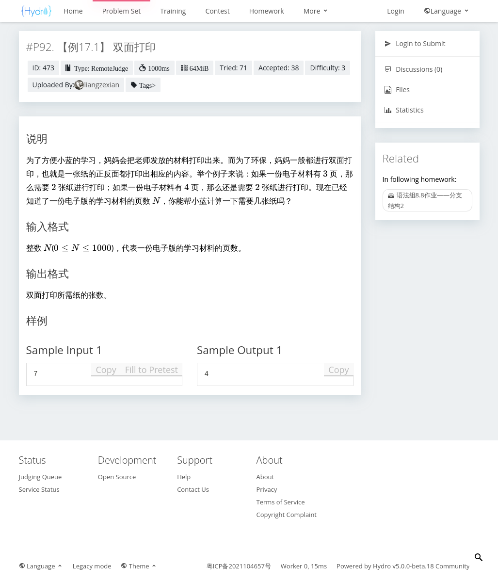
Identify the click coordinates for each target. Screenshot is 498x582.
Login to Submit (415, 43)
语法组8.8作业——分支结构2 (425, 200)
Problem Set (121, 11)
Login (395, 11)
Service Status (39, 489)
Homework (266, 11)
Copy (106, 369)
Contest (217, 11)
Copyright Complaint (286, 514)
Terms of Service (280, 502)
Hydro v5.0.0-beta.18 (403, 566)
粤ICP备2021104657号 (239, 566)
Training (173, 11)
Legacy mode (92, 566)
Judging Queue (40, 476)
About (265, 476)
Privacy (266, 489)
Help (184, 476)
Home (73, 11)
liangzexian (101, 84)
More (316, 11)
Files (397, 89)
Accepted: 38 (278, 67)
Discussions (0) (413, 69)
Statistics (404, 109)
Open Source (117, 476)
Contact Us (193, 489)
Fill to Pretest (151, 369)
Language (447, 11)
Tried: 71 (233, 67)
